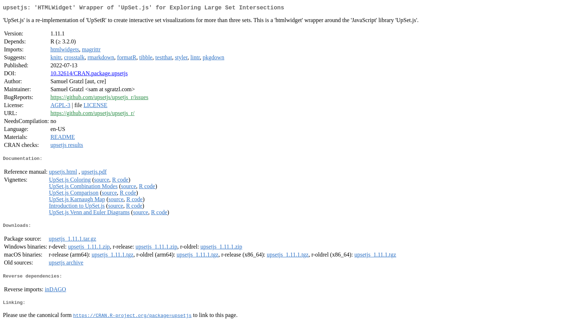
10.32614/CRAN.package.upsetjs (89, 75)
